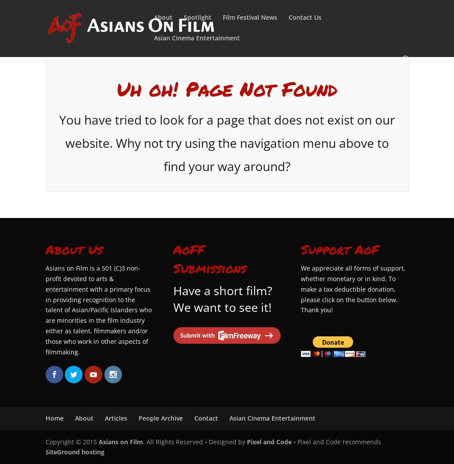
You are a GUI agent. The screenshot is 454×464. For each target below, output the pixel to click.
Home (55, 418)
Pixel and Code (269, 442)
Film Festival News (250, 17)
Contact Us (305, 17)
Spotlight (197, 17)
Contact (206, 418)
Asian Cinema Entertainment (197, 38)
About (163, 17)
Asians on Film (121, 442)
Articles (116, 418)
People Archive (161, 418)
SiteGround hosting (75, 452)
